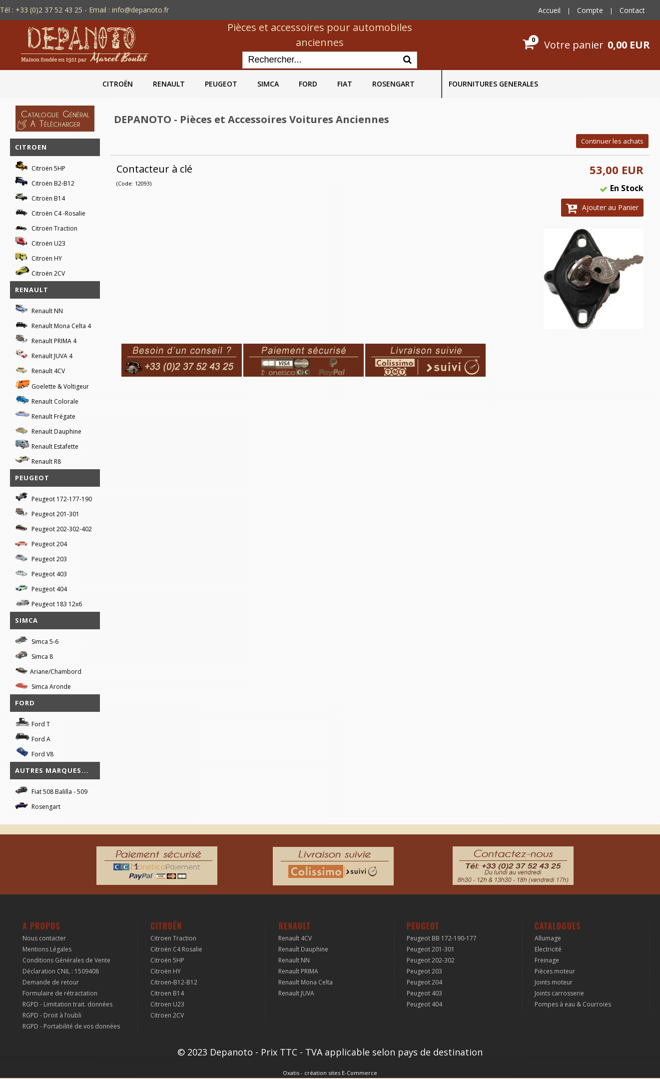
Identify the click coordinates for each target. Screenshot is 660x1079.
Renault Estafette (46, 445)
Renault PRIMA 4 (45, 339)
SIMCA (268, 84)
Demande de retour (50, 982)
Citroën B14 (40, 197)
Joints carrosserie (559, 993)
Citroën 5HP (40, 167)
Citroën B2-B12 (44, 182)
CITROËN (117, 84)
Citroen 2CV (167, 1015)
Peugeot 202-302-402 (53, 527)
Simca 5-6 (36, 640)
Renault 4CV (40, 369)
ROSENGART (393, 84)
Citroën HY (38, 257)
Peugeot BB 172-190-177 (442, 938)
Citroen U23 (167, 1004)
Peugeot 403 (41, 572)
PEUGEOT (221, 84)
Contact (632, 10)
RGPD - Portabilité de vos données (71, 1026)
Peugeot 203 (41, 557)
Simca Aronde (43, 685)
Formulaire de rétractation (59, 993)
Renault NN (39, 309)
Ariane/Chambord (48, 670)
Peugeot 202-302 (431, 960)
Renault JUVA (296, 993)
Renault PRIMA (298, 971)
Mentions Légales (46, 949)
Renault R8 (38, 460)
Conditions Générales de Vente (66, 960)
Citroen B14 (167, 993)
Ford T (32, 722)
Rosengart (37, 805)
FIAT (344, 84)
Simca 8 (34, 655)
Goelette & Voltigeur (52, 385)
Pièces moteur (555, 971)
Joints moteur (554, 982)
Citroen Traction (173, 938)
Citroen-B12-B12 (173, 982)
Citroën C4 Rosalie (176, 949)
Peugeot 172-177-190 (53, 497)
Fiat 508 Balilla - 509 (51, 790)
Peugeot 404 (41, 587)
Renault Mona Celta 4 (53, 324)
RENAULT (169, 84)
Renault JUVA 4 (43, 354)
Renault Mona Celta (305, 982)
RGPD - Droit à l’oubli (51, 1015)
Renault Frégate (45, 415)
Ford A (32, 737)
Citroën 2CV (40, 272)
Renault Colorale (46, 400)
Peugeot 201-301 (47, 512)
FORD (308, 84)
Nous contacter (44, 938)
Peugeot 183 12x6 (48, 602)
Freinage (547, 960)
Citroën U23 (40, 242)
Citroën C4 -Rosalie (50, 212)
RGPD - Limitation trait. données (67, 1004)
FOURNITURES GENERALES (493, 84)
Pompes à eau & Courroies (573, 1004)
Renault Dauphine (48, 430)
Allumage (548, 938)
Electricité (548, 949)
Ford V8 (34, 752)
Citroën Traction (46, 227)
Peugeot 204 (41, 542)
